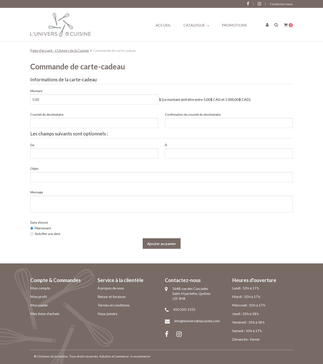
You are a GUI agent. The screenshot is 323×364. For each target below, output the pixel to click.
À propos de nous (111, 288)
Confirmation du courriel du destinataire (193, 114)
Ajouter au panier (161, 243)
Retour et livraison (112, 296)
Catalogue (196, 25)
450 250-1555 (184, 309)
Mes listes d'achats (44, 313)
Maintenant (40, 228)
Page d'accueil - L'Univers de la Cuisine (59, 50)
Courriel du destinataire (46, 114)
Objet (34, 168)
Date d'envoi (39, 222)
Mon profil (38, 296)
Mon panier (39, 305)
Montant (36, 91)
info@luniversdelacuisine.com (197, 321)
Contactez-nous (281, 4)
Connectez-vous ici (43, 4)
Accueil (163, 25)
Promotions (234, 25)
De (32, 145)
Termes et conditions (114, 305)
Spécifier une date (45, 234)
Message (36, 192)
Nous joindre (107, 313)
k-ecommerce (140, 356)
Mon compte (40, 288)
